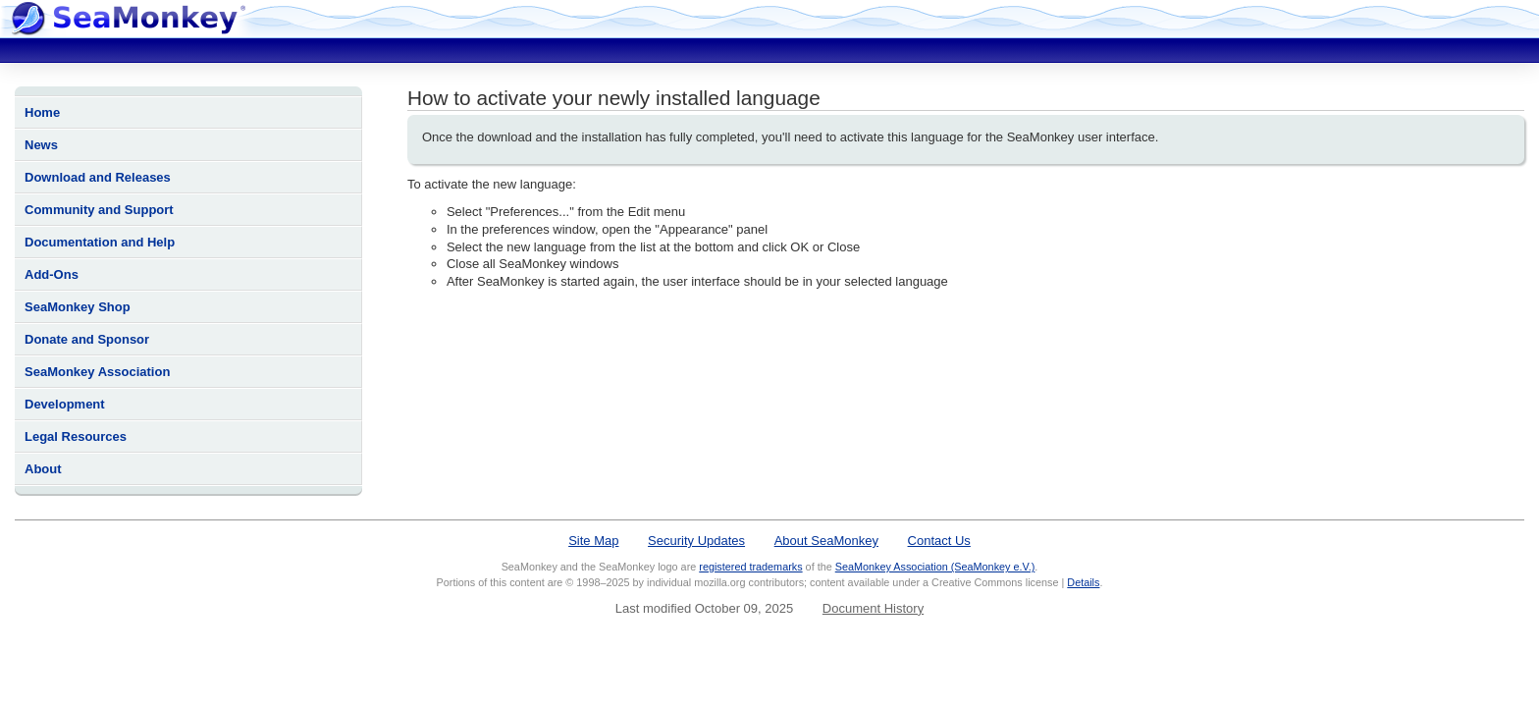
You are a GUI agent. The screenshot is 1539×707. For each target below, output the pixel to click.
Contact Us (939, 540)
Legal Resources (76, 436)
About (43, 469)
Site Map (593, 540)
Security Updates (696, 540)
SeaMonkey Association (97, 371)
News (41, 144)
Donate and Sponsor (87, 339)
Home (42, 112)
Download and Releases (98, 177)
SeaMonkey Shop (78, 306)
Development (65, 404)
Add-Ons (52, 274)
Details (1083, 582)
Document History (873, 608)
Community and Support (99, 209)
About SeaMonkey (826, 540)
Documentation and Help (100, 242)
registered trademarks (750, 566)
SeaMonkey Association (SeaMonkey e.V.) (935, 566)
